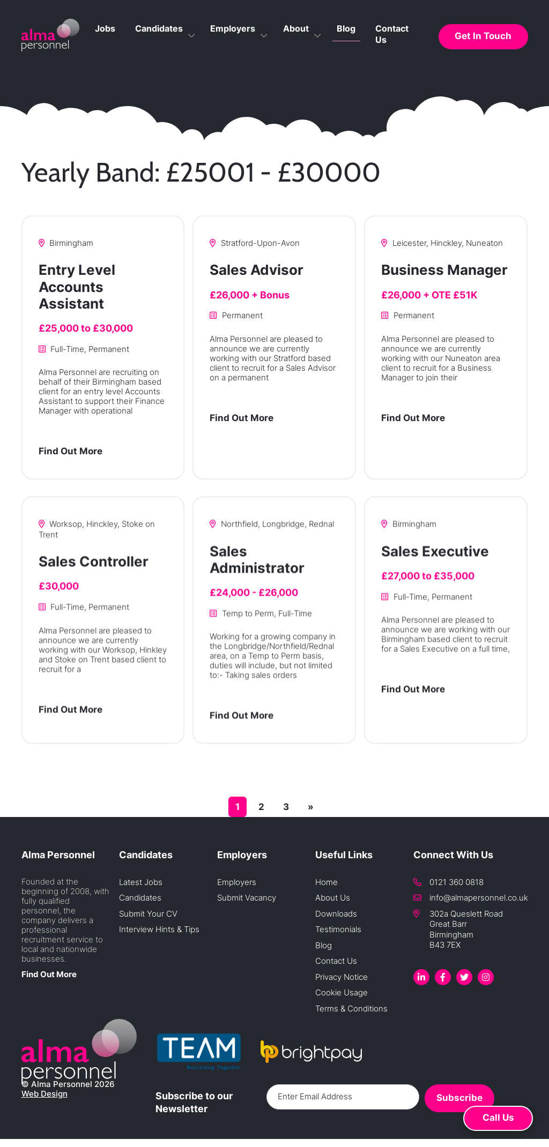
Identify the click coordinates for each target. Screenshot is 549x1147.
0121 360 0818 (456, 882)
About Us (332, 898)
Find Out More (70, 452)
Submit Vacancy (246, 898)
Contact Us (402, 49)
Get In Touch (487, 49)
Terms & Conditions (351, 1008)
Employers (269, 49)
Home (326, 882)
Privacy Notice (341, 977)
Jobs (164, 49)
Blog (360, 49)
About (321, 49)
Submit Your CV (148, 914)
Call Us (498, 1117)
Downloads (336, 914)
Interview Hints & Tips (159, 929)
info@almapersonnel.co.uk (478, 898)
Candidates (207, 49)
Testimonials (338, 929)
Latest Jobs (140, 882)
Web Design (44, 1094)
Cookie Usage (341, 992)
